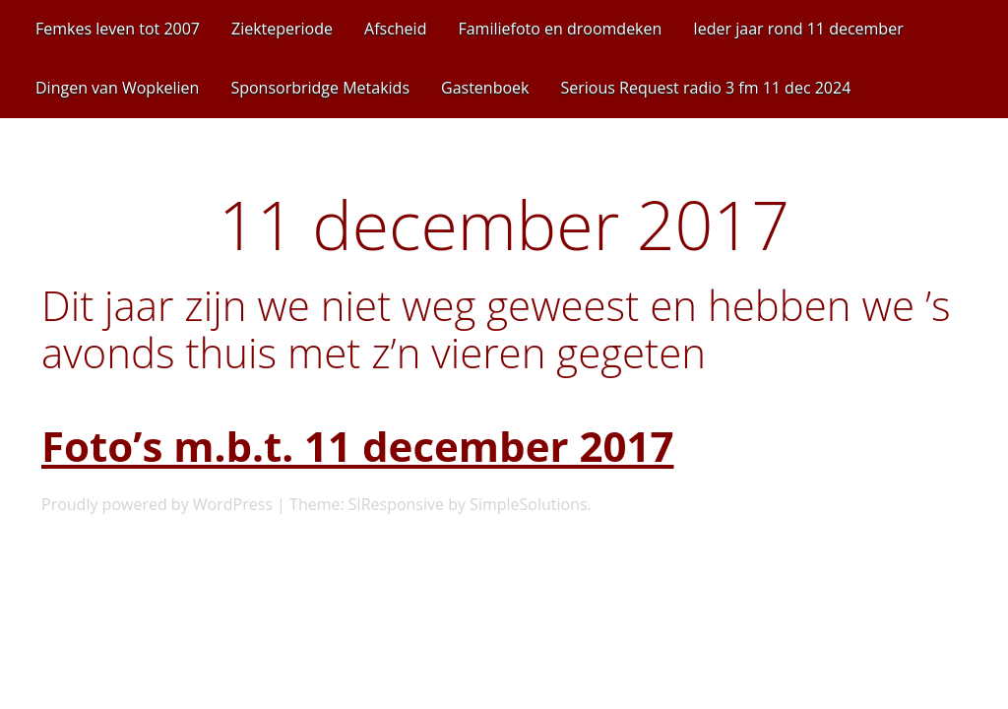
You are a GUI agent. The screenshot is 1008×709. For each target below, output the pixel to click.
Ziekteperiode (282, 28)
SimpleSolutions (529, 504)
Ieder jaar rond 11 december (798, 28)
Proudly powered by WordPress (157, 504)
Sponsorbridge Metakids (320, 87)
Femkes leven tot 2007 (117, 28)
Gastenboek (485, 87)
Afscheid (395, 28)
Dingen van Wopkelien (117, 87)
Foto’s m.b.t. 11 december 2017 (357, 446)
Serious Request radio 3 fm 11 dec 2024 (705, 87)
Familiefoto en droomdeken (560, 28)
